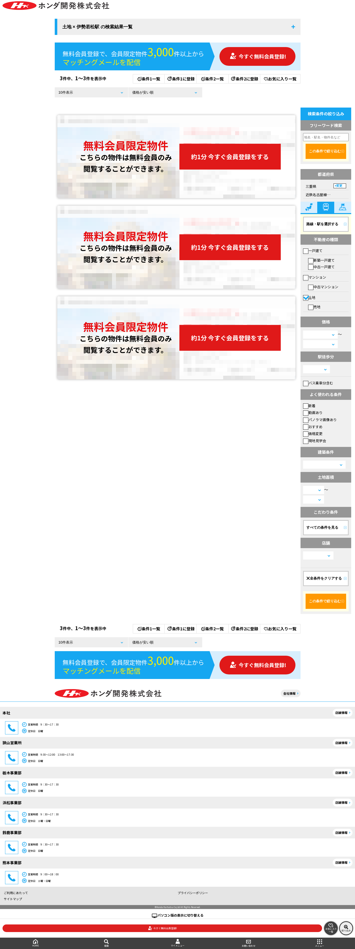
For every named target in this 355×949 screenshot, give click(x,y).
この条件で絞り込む (325, 151)
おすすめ (313, 426)
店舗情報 (341, 712)
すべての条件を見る (322, 527)
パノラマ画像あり (320, 419)
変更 (339, 186)
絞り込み (346, 928)
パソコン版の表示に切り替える (180, 915)
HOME (35, 943)
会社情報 (289, 693)
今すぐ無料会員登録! (258, 56)
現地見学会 (314, 440)
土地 (309, 297)
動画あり (313, 412)
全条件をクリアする (324, 578)
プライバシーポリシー (193, 893)
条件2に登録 (244, 79)
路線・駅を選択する (322, 224)
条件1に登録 (181, 79)
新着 (309, 405)
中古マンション (323, 286)
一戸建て (313, 250)
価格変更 (313, 433)
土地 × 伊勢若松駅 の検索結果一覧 (97, 26)
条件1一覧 (149, 79)
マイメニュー (177, 943)
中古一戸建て (321, 266)
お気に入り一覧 (280, 79)
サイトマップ (13, 899)
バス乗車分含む (318, 382)
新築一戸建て (321, 260)
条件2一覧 (212, 79)
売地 (314, 306)
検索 (106, 943)
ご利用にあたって (16, 893)
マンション (314, 277)
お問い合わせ (248, 943)
